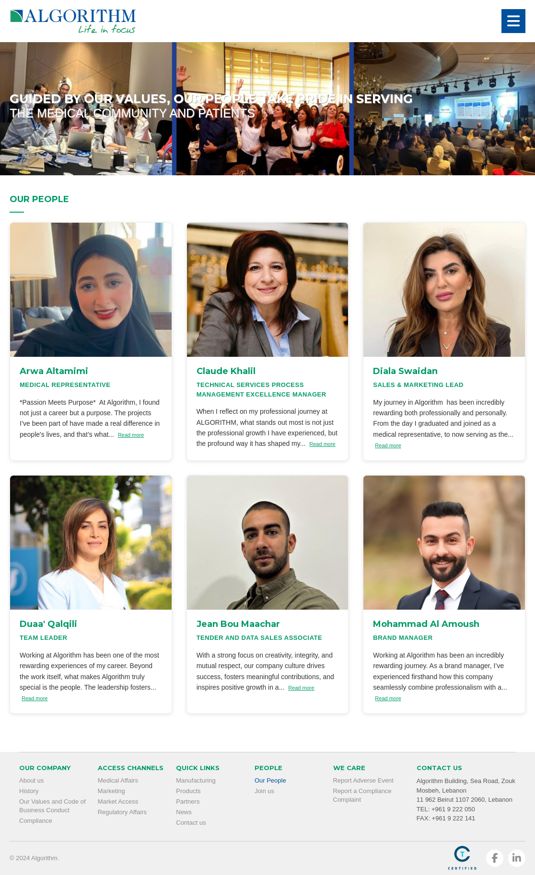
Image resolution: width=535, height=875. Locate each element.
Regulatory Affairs (122, 812)
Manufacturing (195, 780)
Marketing (111, 791)
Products (188, 791)
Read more (131, 435)
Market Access (118, 801)
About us (31, 780)
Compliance (35, 820)
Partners (187, 801)
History (28, 791)
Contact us (191, 822)
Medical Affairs (118, 780)
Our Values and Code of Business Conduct (52, 806)
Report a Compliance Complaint (362, 795)
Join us (264, 791)
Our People (270, 780)
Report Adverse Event (363, 780)
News (184, 812)
